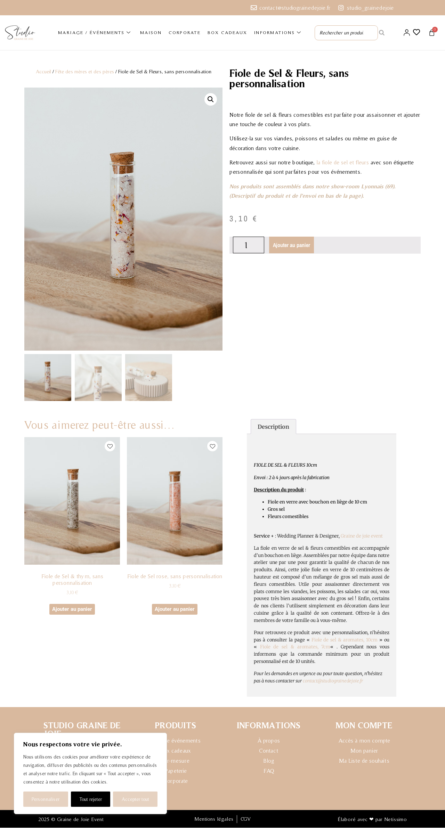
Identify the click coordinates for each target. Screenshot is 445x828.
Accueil (43, 71)
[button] (210, 99)
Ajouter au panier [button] (72, 609)
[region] (90, 773)
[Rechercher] (382, 33)
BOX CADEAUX (227, 32)
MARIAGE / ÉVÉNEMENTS (94, 33)
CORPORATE (185, 32)
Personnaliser (45, 799)
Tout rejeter (90, 799)
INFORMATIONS (277, 33)
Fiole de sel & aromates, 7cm (295, 647)
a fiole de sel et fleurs (343, 162)
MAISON (151, 32)
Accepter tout (135, 799)
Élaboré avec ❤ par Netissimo (372, 819)
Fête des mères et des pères (84, 71)
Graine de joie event (362, 536)
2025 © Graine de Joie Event (71, 819)
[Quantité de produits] (249, 244)
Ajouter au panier (291, 244)
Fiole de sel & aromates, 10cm (345, 640)
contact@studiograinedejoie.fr (333, 681)
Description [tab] (273, 427)
